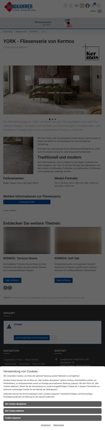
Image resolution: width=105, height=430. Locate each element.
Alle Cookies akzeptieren (15, 404)
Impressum (46, 425)
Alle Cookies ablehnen (14, 411)
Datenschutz (58, 425)
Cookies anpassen (13, 418)
